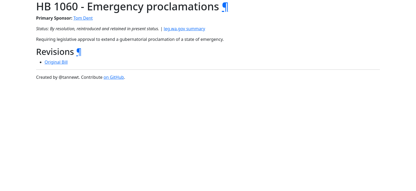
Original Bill (56, 62)
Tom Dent (83, 18)
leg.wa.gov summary (184, 29)
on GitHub (113, 77)
